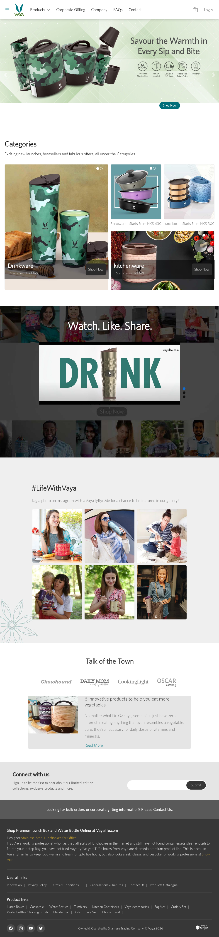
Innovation (14, 885)
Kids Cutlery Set (86, 912)
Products (37, 9)
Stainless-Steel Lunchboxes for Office (48, 838)
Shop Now (169, 105)
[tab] (56, 682)
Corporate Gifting (70, 9)
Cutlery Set (178, 907)
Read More (94, 745)
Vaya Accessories (136, 907)
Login (208, 9)
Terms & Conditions (65, 885)
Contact (135, 9)
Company (99, 9)
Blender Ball (61, 912)
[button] (5, 75)
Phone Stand (111, 912)
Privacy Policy (37, 885)
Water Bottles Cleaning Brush (27, 912)
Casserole (37, 907)
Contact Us (162, 809)
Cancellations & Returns (106, 885)
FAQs (118, 9)
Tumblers (80, 907)
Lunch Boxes (15, 907)
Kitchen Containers (105, 907)
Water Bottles (58, 907)
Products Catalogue (164, 885)
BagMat (159, 907)
